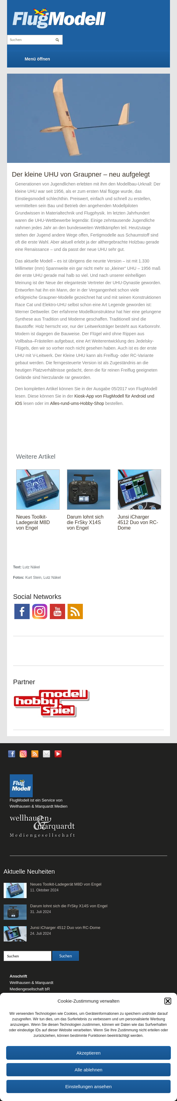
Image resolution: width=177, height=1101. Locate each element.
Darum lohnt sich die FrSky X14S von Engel (85, 522)
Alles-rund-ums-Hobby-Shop (77, 403)
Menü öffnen (37, 59)
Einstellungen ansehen (88, 1086)
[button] (168, 1001)
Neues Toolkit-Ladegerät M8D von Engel (33, 522)
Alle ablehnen (88, 1069)
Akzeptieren (88, 1052)
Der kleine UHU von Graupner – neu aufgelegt (81, 174)
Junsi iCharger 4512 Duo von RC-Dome (138, 522)
